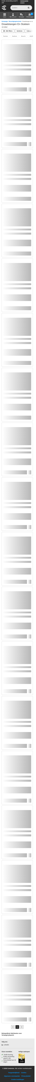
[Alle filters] (8, 31)
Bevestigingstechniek (15, 21)
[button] (4, 15)
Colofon (23, 1072)
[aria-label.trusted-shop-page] (21, 1058)
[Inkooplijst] (21, 15)
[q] (21, 7)
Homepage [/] (5, 21)
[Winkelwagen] (29, 15)
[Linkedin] (5, 1045)
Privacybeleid (25, 1076)
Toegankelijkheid (14, 1072)
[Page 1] (17, 1027)
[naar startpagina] (4, 9)
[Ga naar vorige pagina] (13, 1027)
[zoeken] (29, 8)
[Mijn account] (13, 15)
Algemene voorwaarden (12, 1076)
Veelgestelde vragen (24, 2)
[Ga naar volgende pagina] (22, 1027)
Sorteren (19, 31)
